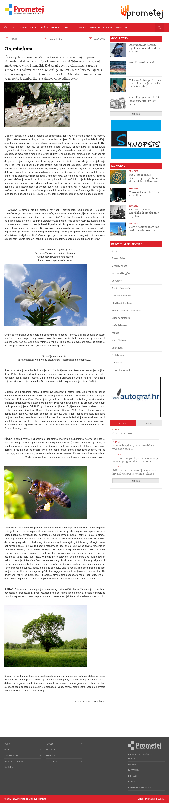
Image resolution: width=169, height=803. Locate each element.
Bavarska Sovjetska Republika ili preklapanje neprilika (144, 212)
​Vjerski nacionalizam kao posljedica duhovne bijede (144, 228)
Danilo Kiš (116, 362)
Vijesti (149, 423)
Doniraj (132, 782)
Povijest (82, 27)
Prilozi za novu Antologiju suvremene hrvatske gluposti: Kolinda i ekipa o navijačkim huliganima (134, 473)
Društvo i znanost (51, 27)
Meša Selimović (119, 325)
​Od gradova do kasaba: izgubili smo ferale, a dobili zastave (145, 48)
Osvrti (13, 27)
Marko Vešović (119, 340)
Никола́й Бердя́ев (121, 273)
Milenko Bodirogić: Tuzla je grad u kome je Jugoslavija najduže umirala (145, 83)
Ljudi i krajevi (29, 27)
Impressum (133, 770)
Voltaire (115, 333)
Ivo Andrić (116, 280)
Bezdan (123, 423)
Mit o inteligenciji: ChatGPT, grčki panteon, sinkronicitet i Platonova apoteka (144, 180)
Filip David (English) (121, 303)
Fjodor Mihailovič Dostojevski (126, 310)
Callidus (161, 799)
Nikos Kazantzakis (120, 318)
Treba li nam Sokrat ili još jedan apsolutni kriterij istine (144, 100)
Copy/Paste (121, 27)
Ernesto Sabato (119, 258)
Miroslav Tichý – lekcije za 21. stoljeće (144, 193)
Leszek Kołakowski (121, 370)
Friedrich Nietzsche (121, 295)
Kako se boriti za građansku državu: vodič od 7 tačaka (133, 447)
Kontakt (132, 776)
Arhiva (136, 114)
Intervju (95, 27)
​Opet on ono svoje (123, 433)
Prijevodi (107, 27)
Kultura (70, 27)
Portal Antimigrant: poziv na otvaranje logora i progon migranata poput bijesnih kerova (135, 461)
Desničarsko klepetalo (142, 62)
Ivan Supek (117, 347)
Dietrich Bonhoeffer (121, 288)
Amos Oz (116, 251)
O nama (132, 764)
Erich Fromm (117, 355)
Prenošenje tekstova (139, 787)
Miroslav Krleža (119, 266)
